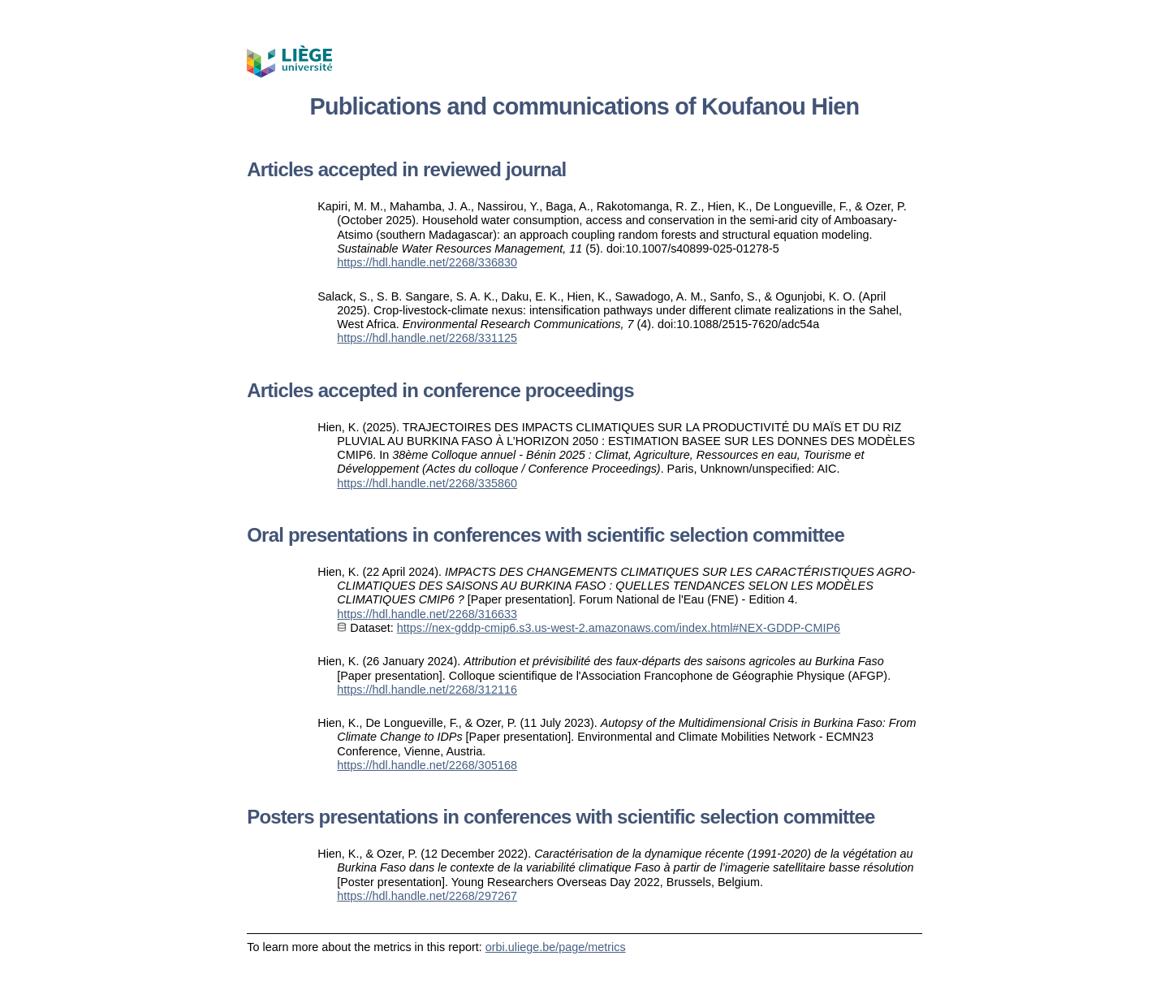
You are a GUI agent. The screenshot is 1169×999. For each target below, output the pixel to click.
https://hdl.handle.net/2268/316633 (427, 614)
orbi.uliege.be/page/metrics (555, 947)
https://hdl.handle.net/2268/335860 (427, 483)
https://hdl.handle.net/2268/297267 (427, 895)
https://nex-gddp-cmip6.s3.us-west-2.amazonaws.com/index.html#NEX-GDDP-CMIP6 (618, 627)
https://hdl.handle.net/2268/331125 (427, 337)
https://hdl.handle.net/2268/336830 (427, 262)
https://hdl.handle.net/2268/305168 (427, 765)
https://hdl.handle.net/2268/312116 (427, 689)
